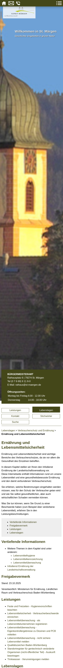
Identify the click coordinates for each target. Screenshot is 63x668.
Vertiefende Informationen (23, 522)
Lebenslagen (46, 410)
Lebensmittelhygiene (24, 555)
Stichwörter (46, 416)
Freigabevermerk (19, 525)
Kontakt (15, 416)
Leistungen (15, 410)
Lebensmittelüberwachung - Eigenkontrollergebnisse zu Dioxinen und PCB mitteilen (31, 631)
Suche (15, 422)
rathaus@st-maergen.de (28, 385)
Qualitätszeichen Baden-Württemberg (27, 645)
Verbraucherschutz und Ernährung (36, 430)
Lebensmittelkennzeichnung (28, 559)
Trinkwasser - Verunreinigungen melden (28, 659)
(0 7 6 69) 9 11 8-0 (21, 381)
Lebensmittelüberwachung (27, 562)
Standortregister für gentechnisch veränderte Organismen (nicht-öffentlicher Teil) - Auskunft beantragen (31, 652)
